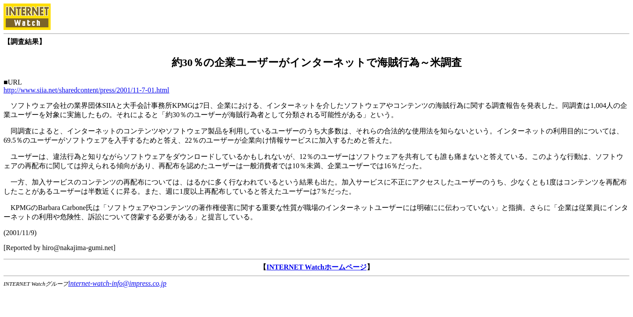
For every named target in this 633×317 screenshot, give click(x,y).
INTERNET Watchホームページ (316, 267)
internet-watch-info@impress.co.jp (117, 283)
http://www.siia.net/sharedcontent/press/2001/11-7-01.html (86, 90)
